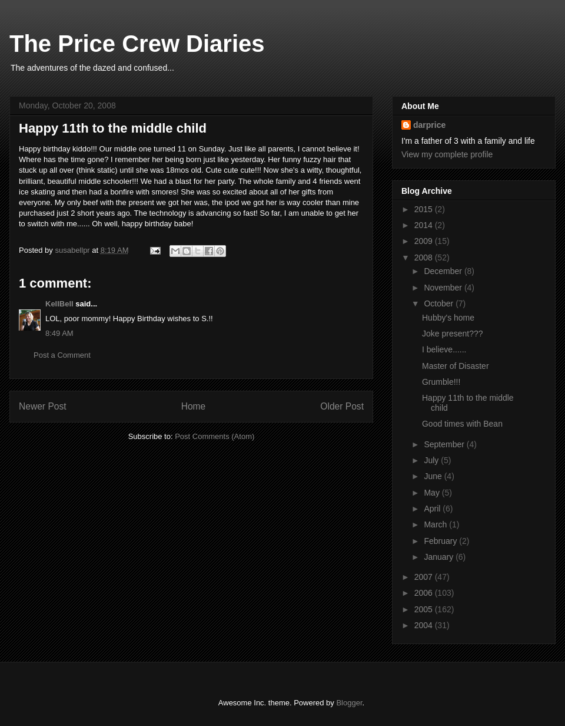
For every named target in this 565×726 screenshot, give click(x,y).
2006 (424, 593)
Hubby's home (448, 317)
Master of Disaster (455, 366)
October (440, 303)
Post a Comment (62, 355)
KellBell (59, 303)
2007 (424, 577)
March (436, 524)
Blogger (349, 702)
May (432, 492)
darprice (429, 125)
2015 (424, 209)
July (432, 460)
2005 (424, 609)
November (444, 287)
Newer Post (43, 406)
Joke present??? (452, 333)
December (444, 271)
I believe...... (444, 349)
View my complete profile (447, 154)
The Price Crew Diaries (137, 44)
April (433, 508)
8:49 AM (59, 333)
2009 (424, 241)
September (445, 444)
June (434, 476)
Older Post (342, 406)
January (440, 557)
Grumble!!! (441, 382)
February (441, 541)
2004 (424, 625)
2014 (424, 225)
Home (193, 406)
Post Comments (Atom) (214, 436)
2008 (424, 257)
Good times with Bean (462, 423)
